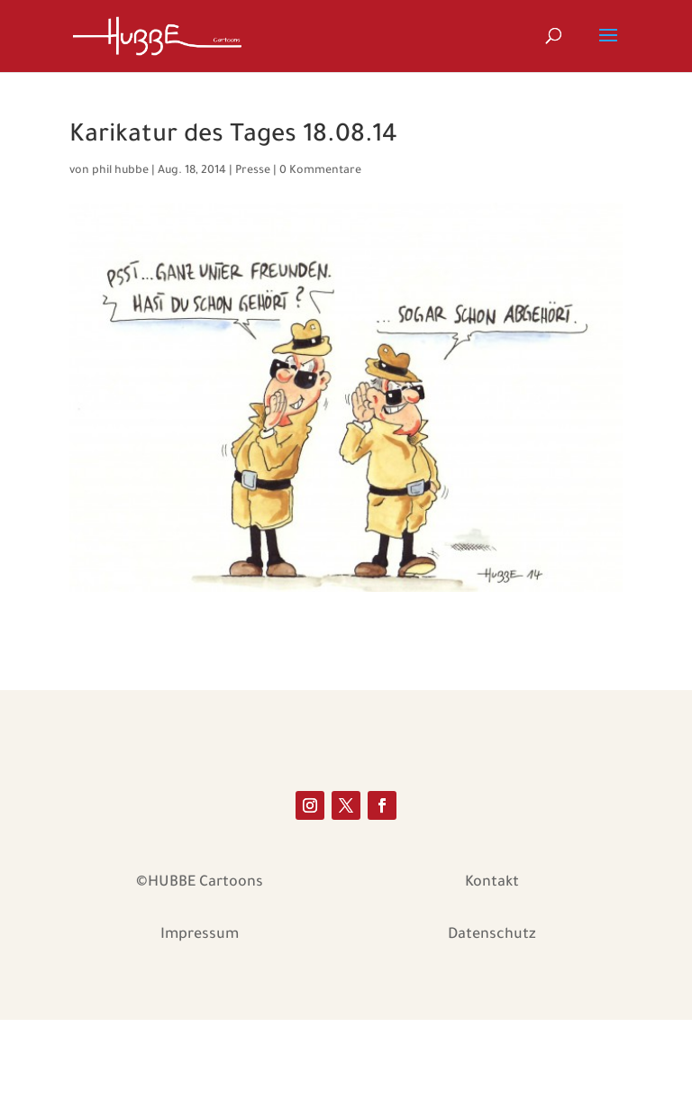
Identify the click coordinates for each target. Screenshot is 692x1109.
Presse (252, 171)
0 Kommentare (320, 171)
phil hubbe (120, 171)
